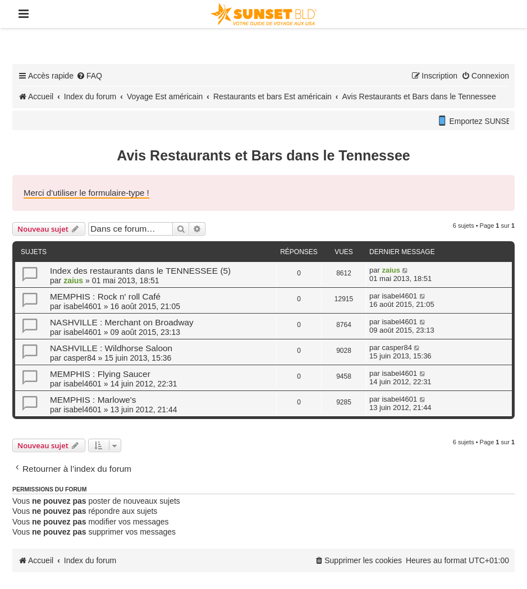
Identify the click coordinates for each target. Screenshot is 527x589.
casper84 (79, 357)
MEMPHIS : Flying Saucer (100, 374)
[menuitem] (89, 75)
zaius (73, 280)
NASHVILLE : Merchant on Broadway (122, 322)
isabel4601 (82, 306)
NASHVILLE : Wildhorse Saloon (111, 348)
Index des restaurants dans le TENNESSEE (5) (140, 270)
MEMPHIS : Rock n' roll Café (105, 296)
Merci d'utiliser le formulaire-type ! (86, 192)
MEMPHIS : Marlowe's (93, 399)
